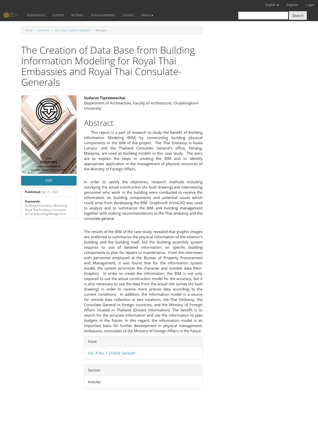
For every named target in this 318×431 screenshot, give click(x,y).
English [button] (272, 4)
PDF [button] (48, 180)
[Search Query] (263, 15)
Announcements (103, 15)
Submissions (36, 15)
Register (292, 4)
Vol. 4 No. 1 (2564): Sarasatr (72, 30)
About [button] (147, 15)
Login (310, 4)
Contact (128, 15)
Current (58, 15)
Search (298, 15)
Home (29, 30)
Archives (77, 15)
